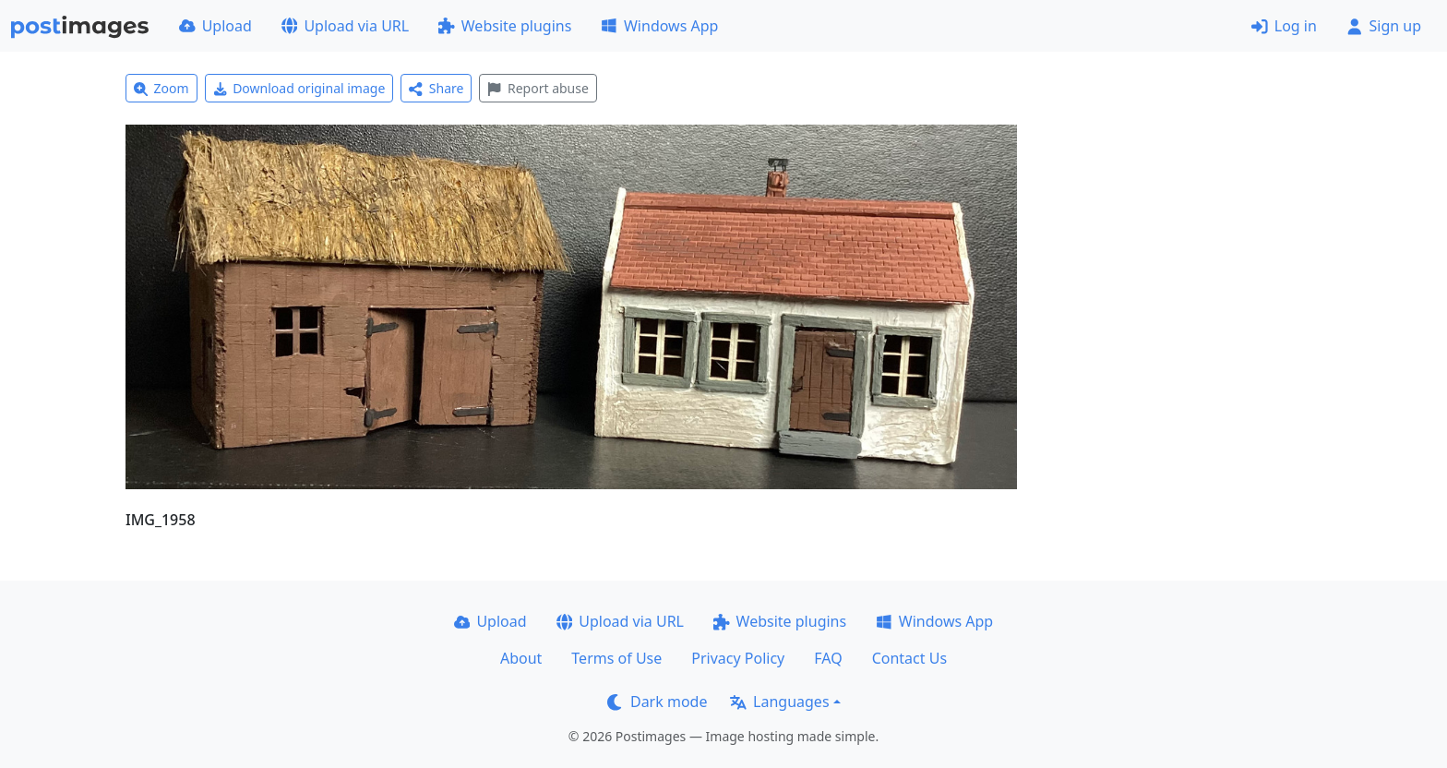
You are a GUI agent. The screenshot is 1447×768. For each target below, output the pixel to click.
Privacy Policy (737, 658)
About (521, 658)
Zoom (161, 88)
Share (436, 88)
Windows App (659, 26)
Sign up (1383, 26)
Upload (215, 26)
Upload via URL (345, 26)
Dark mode (657, 701)
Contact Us (909, 658)
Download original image (299, 88)
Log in (1284, 26)
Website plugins (504, 26)
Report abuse (537, 88)
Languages (779, 701)
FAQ (828, 658)
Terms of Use (616, 658)
